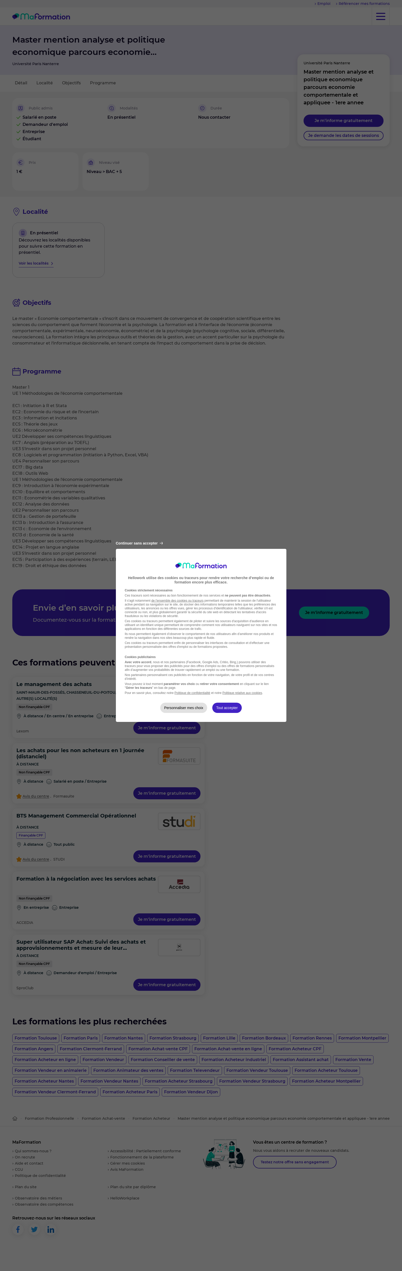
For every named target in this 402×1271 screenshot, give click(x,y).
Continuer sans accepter (139, 543)
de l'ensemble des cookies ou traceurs (177, 600)
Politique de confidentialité (192, 693)
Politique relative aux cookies (242, 693)
